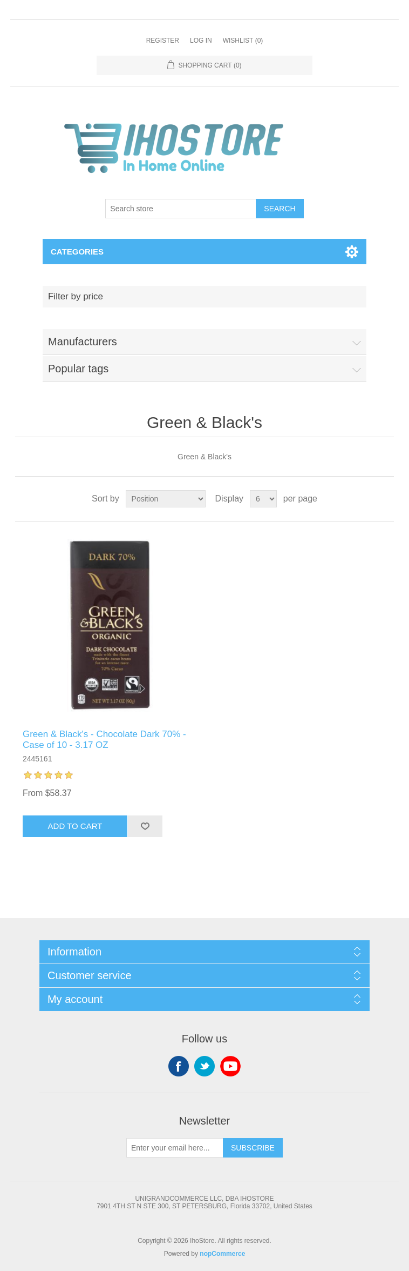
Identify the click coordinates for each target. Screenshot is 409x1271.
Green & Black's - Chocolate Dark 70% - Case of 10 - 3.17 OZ (104, 739)
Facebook (178, 1066)
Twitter (204, 1066)
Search (279, 208)
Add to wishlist (144, 826)
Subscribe (253, 1147)
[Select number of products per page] (263, 498)
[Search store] (180, 208)
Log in (201, 40)
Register (162, 40)
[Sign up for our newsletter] (174, 1148)
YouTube (230, 1066)
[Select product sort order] (166, 498)
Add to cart (75, 826)
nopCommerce (222, 1253)
